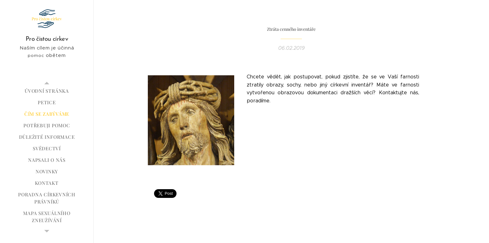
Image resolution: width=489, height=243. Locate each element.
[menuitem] (47, 91)
